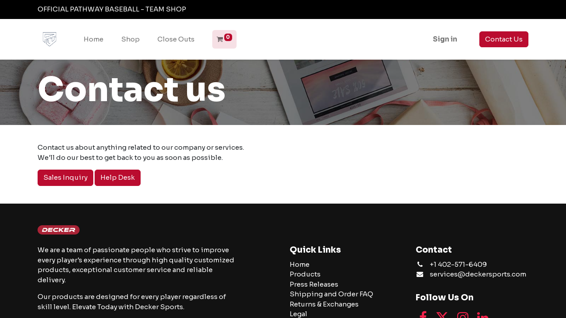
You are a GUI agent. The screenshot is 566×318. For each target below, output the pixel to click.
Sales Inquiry (65, 177)
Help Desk (117, 177)
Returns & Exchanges (324, 304)
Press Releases (314, 284)
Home (300, 264)
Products (305, 274)
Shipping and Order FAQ (331, 294)
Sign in (445, 39)
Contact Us (504, 39)
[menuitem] (93, 39)
